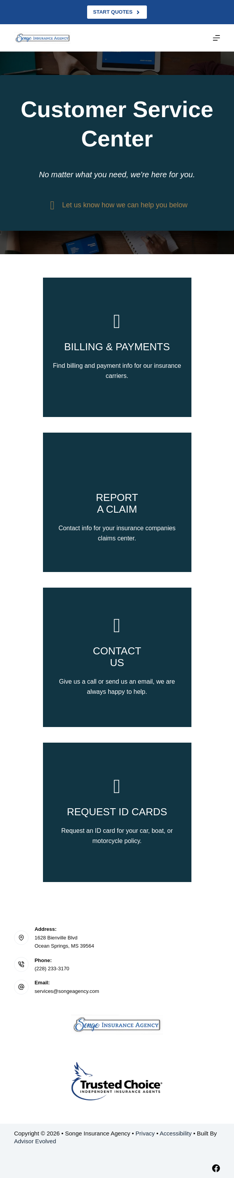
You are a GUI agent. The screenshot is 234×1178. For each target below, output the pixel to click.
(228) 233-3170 (51, 968)
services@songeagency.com (66, 991)
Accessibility (176, 1133)
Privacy (145, 1133)
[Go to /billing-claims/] (117, 347)
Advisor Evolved (35, 1141)
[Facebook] (216, 1168)
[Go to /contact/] (117, 657)
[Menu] (216, 37)
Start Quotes (117, 12)
